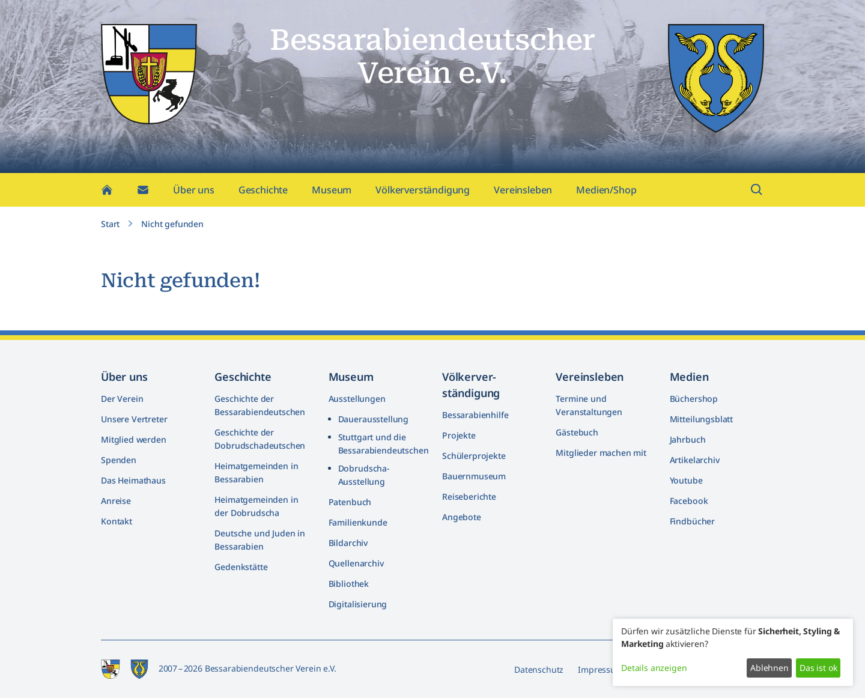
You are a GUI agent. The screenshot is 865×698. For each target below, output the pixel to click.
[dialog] (733, 652)
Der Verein (122, 398)
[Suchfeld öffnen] (757, 190)
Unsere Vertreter (134, 419)
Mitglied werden (133, 439)
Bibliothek (349, 583)
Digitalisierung (358, 604)
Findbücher (692, 521)
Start (110, 223)
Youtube (686, 480)
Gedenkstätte (240, 566)
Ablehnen (769, 667)
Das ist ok (818, 667)
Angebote (461, 517)
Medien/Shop (606, 189)
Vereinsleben (523, 189)
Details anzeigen (654, 667)
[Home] (107, 190)
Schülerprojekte (474, 455)
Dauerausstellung (373, 419)
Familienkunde (358, 522)
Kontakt (116, 521)
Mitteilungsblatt (701, 419)
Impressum (601, 669)
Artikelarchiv (695, 460)
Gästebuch (577, 432)
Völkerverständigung (422, 189)
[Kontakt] (143, 190)
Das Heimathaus (133, 480)
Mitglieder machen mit (601, 452)
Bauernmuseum (474, 476)
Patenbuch (350, 502)
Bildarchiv (348, 542)
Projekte (459, 435)
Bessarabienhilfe (475, 414)
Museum (331, 189)
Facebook (689, 500)
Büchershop (694, 398)
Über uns (193, 189)
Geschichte (263, 189)
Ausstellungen (357, 398)
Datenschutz (538, 669)
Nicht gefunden (172, 223)
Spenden (118, 460)
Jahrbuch (688, 439)
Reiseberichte (469, 496)
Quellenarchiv (356, 563)
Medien (689, 376)
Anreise (116, 500)
